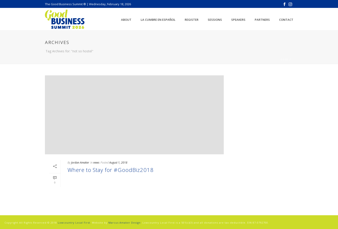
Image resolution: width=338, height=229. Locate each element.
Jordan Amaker (80, 162)
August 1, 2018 (118, 162)
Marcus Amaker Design (124, 222)
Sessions (215, 20)
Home (284, 59)
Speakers (238, 20)
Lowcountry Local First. (74, 222)
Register (191, 20)
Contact (286, 20)
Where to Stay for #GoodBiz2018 (111, 169)
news (96, 162)
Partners (262, 20)
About (126, 20)
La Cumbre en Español (158, 20)
